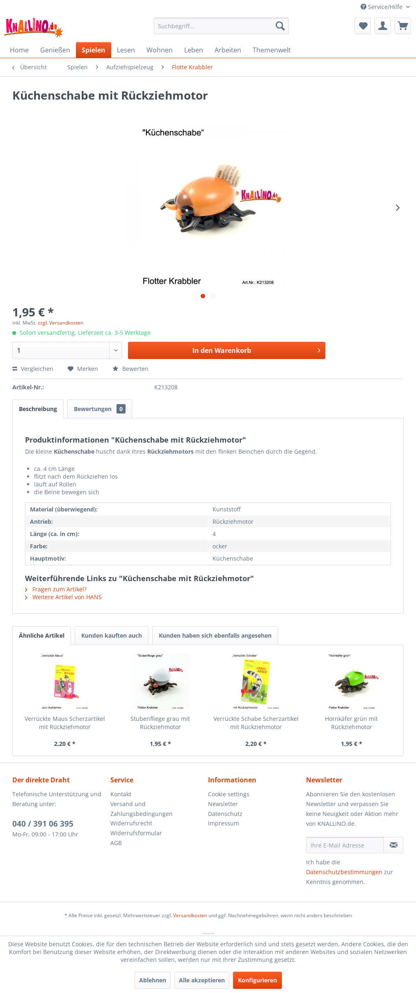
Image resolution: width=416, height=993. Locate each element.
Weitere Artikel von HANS (63, 597)
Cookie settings (228, 794)
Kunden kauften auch (111, 635)
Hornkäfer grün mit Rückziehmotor (351, 723)
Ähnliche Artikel (41, 635)
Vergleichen (32, 369)
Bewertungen (100, 409)
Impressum (223, 823)
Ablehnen (152, 980)
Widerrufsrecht (131, 823)
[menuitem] (221, 26)
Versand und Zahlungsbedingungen (141, 809)
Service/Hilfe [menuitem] (382, 7)
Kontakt (120, 794)
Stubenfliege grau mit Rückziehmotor (160, 723)
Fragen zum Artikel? (56, 589)
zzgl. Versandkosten (60, 322)
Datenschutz (225, 814)
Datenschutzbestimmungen (344, 872)
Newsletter (223, 804)
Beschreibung (38, 409)
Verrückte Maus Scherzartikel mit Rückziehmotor (65, 723)
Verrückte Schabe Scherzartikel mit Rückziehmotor (256, 723)
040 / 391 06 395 (42, 823)
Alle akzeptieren (202, 980)
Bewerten (130, 369)
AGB (116, 843)
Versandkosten (190, 915)
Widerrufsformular (136, 833)
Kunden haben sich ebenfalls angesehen (215, 635)
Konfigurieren (257, 980)
